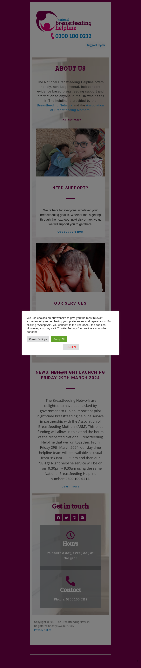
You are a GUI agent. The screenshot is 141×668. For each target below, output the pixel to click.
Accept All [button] (58, 339)
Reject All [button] (71, 347)
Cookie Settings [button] (38, 339)
